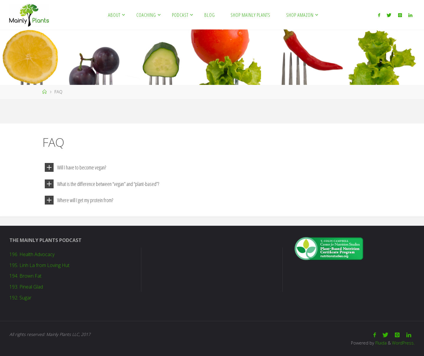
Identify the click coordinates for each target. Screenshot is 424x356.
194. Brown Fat (25, 276)
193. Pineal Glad (26, 287)
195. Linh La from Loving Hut (39, 265)
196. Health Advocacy (31, 254)
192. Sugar (20, 297)
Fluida (380, 343)
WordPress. (403, 343)
